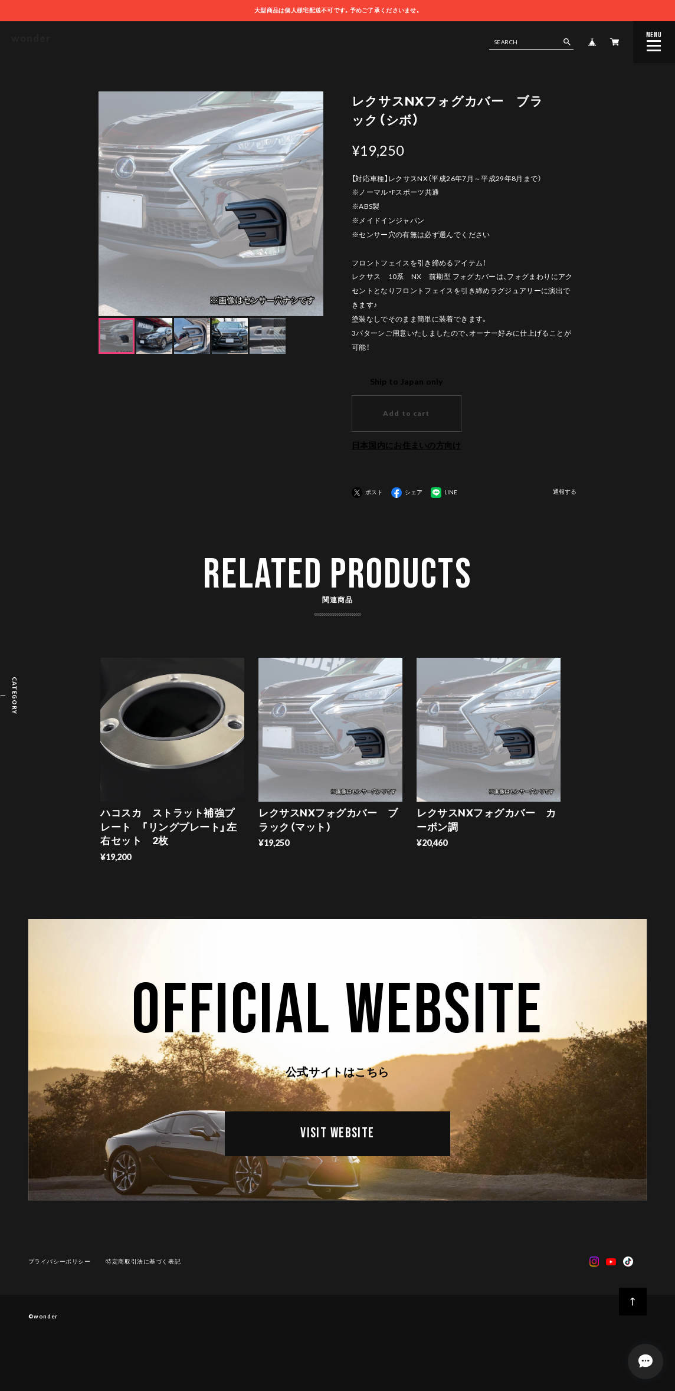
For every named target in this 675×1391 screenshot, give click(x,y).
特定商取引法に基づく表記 (143, 1263)
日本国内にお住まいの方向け (406, 445)
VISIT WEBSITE (337, 1137)
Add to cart (406, 413)
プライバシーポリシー (59, 1263)
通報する (564, 492)
